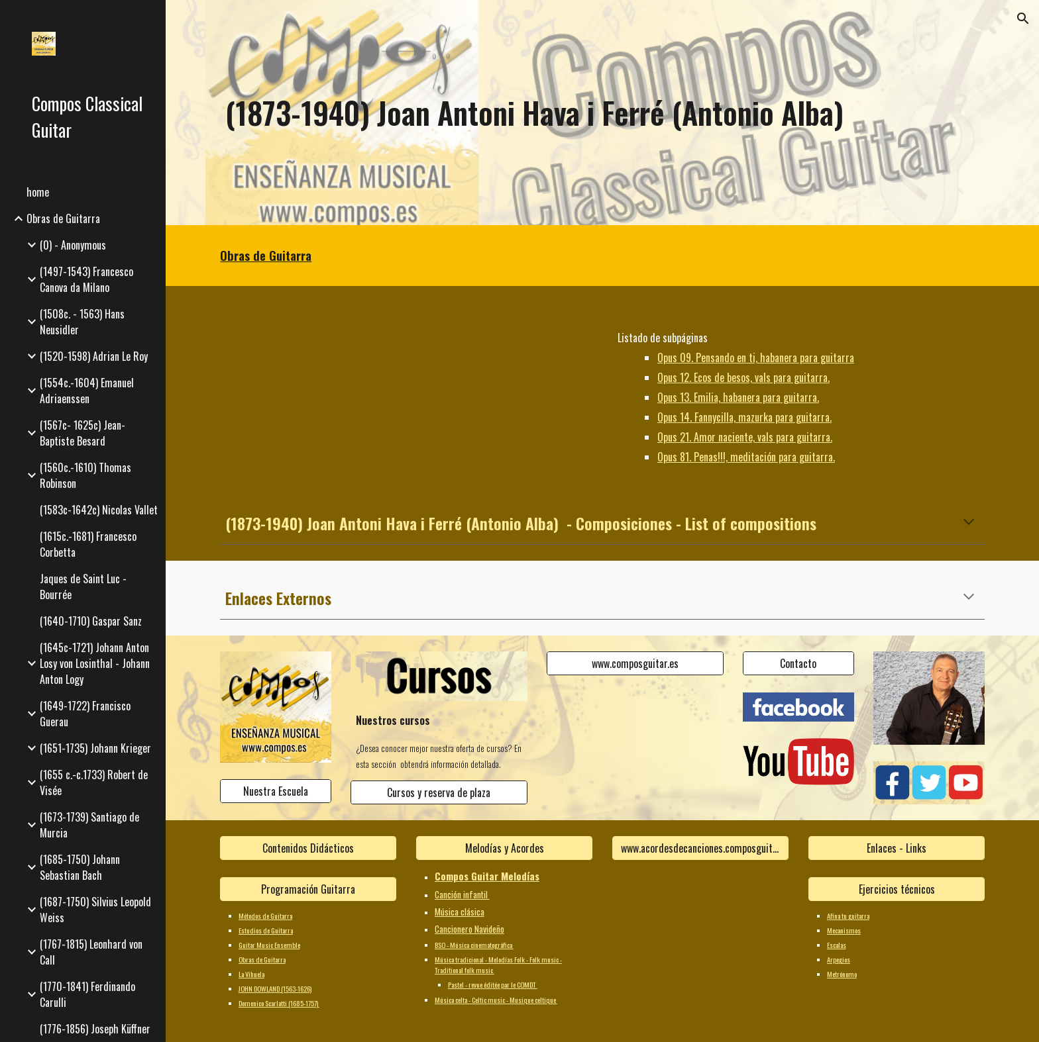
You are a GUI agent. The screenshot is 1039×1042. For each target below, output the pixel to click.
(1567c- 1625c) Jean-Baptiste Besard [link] (82, 433)
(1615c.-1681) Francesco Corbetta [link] (88, 544)
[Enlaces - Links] (896, 848)
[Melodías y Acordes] (504, 848)
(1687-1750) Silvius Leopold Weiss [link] (95, 909)
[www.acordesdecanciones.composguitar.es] (700, 848)
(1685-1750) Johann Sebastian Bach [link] (80, 867)
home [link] (38, 192)
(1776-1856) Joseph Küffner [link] (95, 1029)
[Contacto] (798, 663)
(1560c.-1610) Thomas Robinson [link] (85, 475)
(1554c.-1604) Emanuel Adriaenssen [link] (87, 390)
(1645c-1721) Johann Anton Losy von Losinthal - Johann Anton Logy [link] (95, 663)
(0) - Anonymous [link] (73, 245)
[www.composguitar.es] (634, 663)
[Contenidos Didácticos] (308, 848)
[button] (1023, 18)
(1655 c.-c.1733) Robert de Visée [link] (94, 782)
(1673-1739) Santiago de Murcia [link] (89, 825)
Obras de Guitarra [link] (63, 218)
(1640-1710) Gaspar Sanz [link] (91, 621)
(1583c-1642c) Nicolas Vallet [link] (99, 510)
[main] (602, 113)
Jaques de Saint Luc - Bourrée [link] (83, 586)
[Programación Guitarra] (308, 889)
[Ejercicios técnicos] (896, 889)
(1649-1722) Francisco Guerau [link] (85, 714)
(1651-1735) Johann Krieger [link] (95, 748)
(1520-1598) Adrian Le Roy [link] (94, 356)
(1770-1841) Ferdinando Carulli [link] (87, 994)
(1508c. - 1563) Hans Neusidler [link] (82, 322)
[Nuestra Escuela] (276, 791)
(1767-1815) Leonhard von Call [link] (91, 952)
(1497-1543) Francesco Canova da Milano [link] (86, 279)
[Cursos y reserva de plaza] (438, 792)
